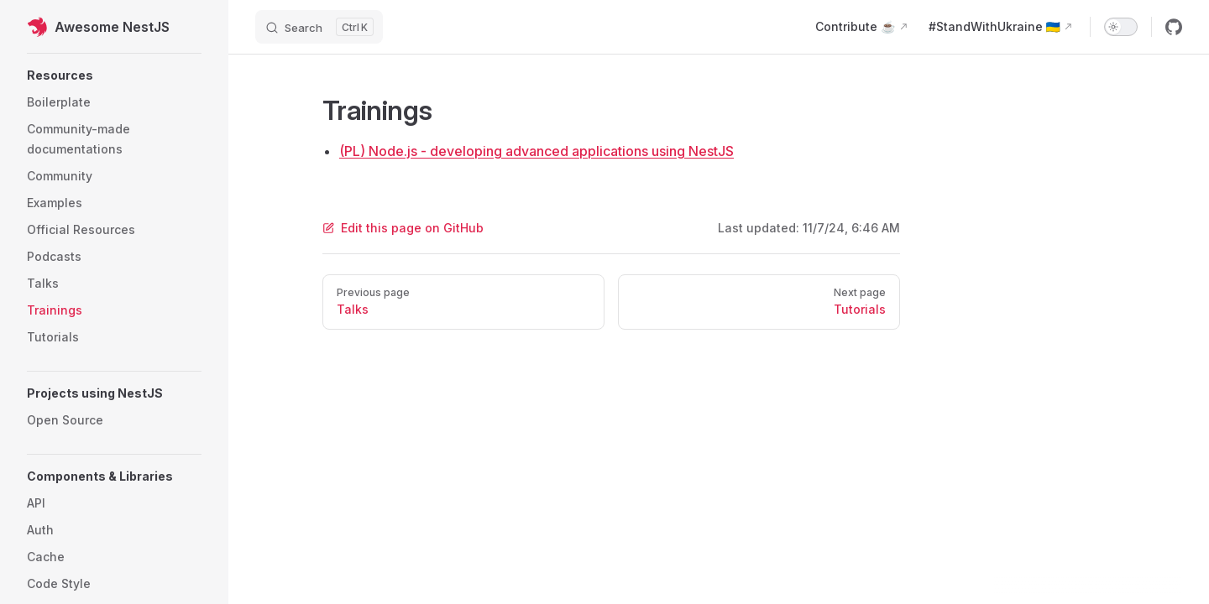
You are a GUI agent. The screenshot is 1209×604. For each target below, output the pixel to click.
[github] (1174, 27)
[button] (114, 75)
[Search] (319, 27)
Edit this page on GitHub (403, 228)
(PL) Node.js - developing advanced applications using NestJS (536, 151)
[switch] (1121, 27)
